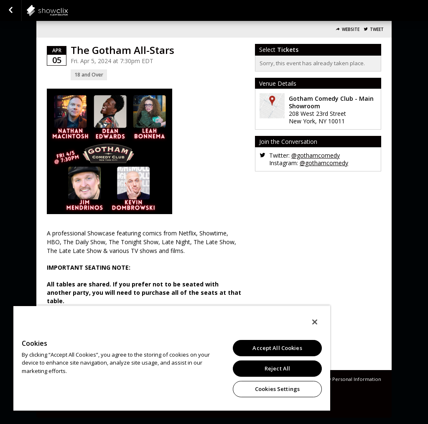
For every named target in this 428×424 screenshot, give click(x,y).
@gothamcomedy (315, 155)
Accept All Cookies (277, 348)
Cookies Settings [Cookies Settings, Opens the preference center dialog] (277, 389)
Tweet (377, 29)
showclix (68, 10)
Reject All (277, 368)
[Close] (315, 322)
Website (350, 29)
